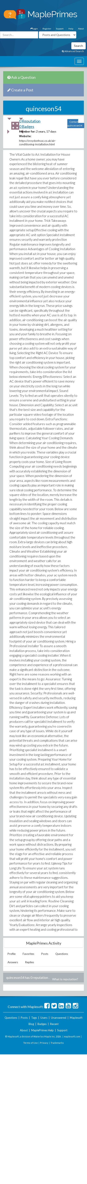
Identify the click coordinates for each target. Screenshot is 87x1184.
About (81, 28)
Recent (54, 1024)
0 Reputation (29, 121)
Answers (13, 962)
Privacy (44, 1042)
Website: (25, 136)
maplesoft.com (72, 1036)
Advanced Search (73, 51)
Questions (61, 953)
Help (70, 28)
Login (34, 28)
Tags (34, 1017)
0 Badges (26, 126)
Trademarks (57, 1042)
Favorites (28, 953)
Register (47, 28)
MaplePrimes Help (42, 1030)
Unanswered (58, 1017)
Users (43, 1017)
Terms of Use (30, 1042)
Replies (29, 962)
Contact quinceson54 (74, 123)
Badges (42, 1024)
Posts (44, 953)
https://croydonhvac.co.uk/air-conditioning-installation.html (37, 142)
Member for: (27, 131)
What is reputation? (65, 979)
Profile (12, 953)
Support (60, 28)
